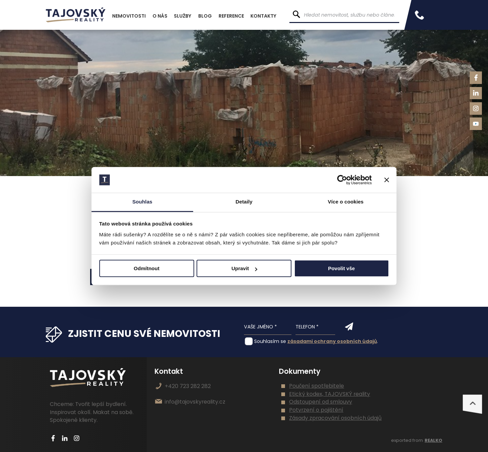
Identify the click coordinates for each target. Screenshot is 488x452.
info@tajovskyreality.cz (195, 402)
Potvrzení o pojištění (316, 410)
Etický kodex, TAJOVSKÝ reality (329, 394)
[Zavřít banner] (386, 179)
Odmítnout (147, 269)
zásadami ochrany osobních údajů (332, 341)
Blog (205, 16)
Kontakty (263, 16)
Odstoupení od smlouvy (320, 402)
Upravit (244, 269)
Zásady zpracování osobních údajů (335, 418)
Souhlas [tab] (142, 202)
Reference (231, 16)
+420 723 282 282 (188, 386)
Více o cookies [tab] (346, 202)
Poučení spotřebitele (316, 386)
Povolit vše (341, 269)
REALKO (433, 440)
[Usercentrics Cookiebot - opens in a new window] (342, 180)
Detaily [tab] (244, 202)
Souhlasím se (270, 341)
